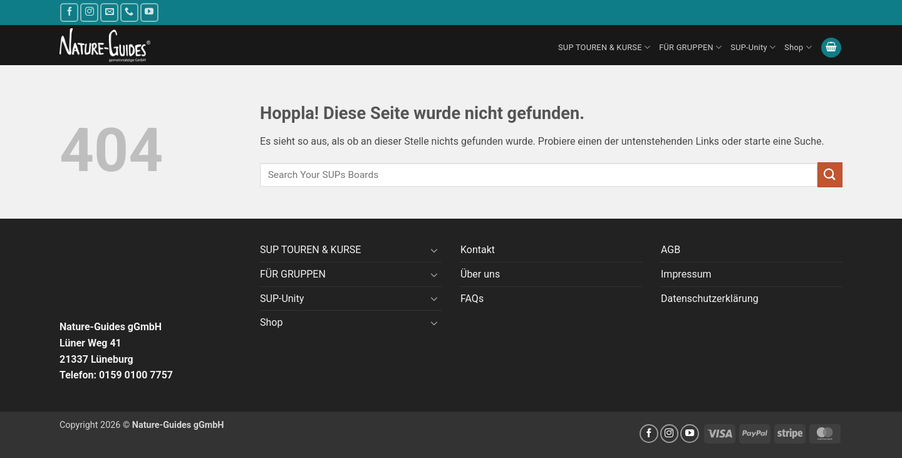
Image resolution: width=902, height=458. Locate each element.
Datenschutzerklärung (710, 298)
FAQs (472, 298)
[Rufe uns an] (129, 12)
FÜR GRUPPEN (690, 47)
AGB (670, 250)
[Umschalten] (434, 250)
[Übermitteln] (829, 174)
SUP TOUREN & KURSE (604, 47)
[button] (831, 48)
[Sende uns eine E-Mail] (109, 12)
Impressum (686, 274)
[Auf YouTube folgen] (149, 12)
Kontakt (477, 250)
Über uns (480, 274)
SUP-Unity (752, 47)
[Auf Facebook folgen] (69, 12)
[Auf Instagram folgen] (89, 12)
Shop (798, 47)
